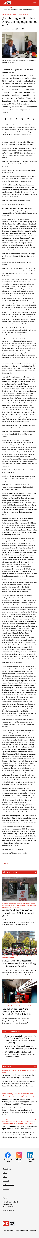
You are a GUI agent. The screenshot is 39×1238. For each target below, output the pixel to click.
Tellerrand (6, 1189)
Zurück (6, 863)
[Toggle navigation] (34, 3)
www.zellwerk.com (9, 1210)
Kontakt (17, 1230)
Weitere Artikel (12, 872)
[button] (5, 119)
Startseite (4, 8)
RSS (12, 1230)
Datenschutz (24, 1230)
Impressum (33, 1230)
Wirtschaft (7, 1066)
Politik (10, 8)
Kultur (5, 1177)
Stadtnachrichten (8, 1185)
